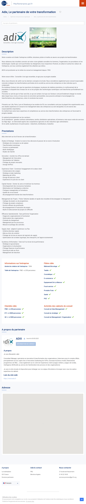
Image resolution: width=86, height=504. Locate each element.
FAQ (31, 471)
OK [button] (82, 499)
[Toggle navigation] (82, 3)
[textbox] (9, 483)
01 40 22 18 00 (63, 474)
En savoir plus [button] (30, 501)
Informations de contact (26, 344)
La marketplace (6, 471)
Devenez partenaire (8, 477)
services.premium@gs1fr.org (67, 477)
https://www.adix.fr (10, 378)
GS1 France (5, 474)
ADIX (19, 338)
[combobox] (11, 483)
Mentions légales (35, 474)
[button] (43, 23)
